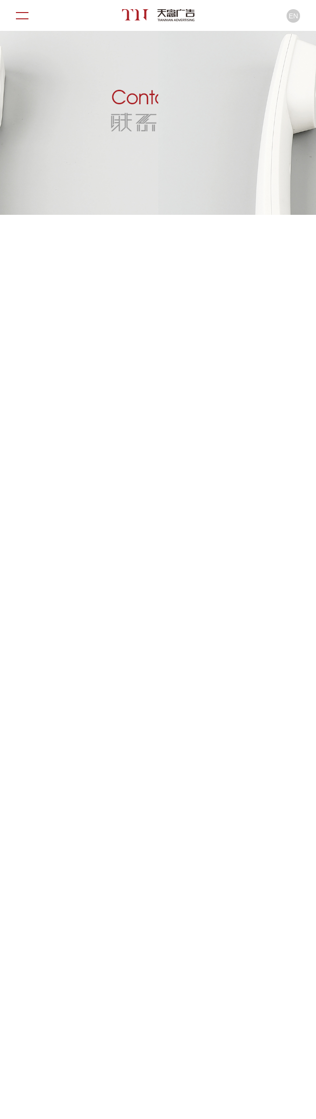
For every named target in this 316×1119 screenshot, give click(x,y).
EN (293, 16)
